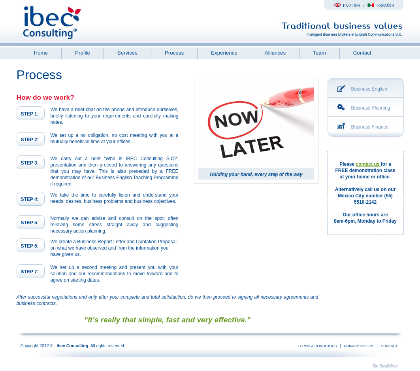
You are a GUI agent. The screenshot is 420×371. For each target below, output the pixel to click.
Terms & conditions (317, 346)
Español (381, 6)
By (385, 365)
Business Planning (370, 108)
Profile (82, 53)
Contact (362, 53)
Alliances (275, 53)
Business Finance (370, 127)
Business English (369, 89)
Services (127, 53)
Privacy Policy (358, 346)
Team (319, 53)
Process (174, 53)
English (347, 6)
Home (41, 53)
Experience (224, 53)
